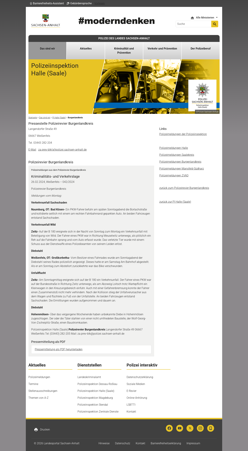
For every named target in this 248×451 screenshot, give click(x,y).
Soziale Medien (136, 384)
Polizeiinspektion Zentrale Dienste (98, 411)
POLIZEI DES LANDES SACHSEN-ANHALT (124, 38)
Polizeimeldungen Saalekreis (176, 154)
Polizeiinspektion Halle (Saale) (96, 391)
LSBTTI (131, 404)
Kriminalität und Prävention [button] (124, 50)
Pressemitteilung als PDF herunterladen (58, 349)
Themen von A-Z (38, 397)
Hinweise (104, 443)
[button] (47, 3)
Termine (33, 384)
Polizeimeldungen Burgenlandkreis (180, 161)
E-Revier (131, 391)
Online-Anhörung (137, 397)
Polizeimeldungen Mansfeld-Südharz (181, 168)
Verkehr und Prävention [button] (162, 48)
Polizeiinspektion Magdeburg (95, 397)
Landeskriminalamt (89, 377)
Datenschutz (122, 443)
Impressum (193, 443)
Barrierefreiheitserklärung (166, 443)
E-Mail (32, 149)
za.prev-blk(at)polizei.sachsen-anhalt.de (62, 149)
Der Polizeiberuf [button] (201, 48)
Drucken (42, 430)
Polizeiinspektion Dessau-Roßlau (97, 384)
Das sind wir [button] (47, 48)
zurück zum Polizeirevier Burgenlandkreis (184, 188)
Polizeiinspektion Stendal (93, 404)
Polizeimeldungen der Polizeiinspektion (183, 134)
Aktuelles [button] (86, 48)
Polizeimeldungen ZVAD (173, 175)
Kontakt (131, 411)
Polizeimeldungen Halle (173, 148)
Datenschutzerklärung (140, 377)
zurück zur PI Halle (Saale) (175, 201)
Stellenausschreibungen (42, 391)
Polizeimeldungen (39, 377)
